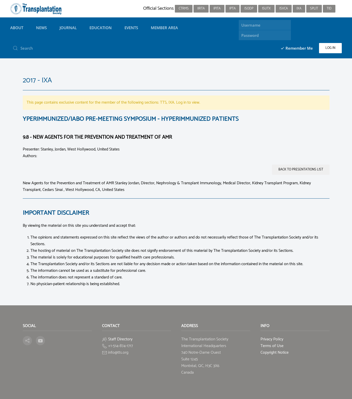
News (41, 27)
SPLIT (314, 8)
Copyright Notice (274, 352)
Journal (68, 27)
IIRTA (201, 8)
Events (131, 27)
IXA (299, 8)
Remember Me (296, 48)
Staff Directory (120, 339)
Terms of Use (271, 345)
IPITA (217, 8)
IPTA (232, 8)
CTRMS (184, 8)
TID (329, 8)
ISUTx (266, 8)
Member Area (164, 27)
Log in (330, 48)
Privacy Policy (271, 339)
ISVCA (283, 8)
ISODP (248, 8)
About (16, 27)
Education (100, 27)
